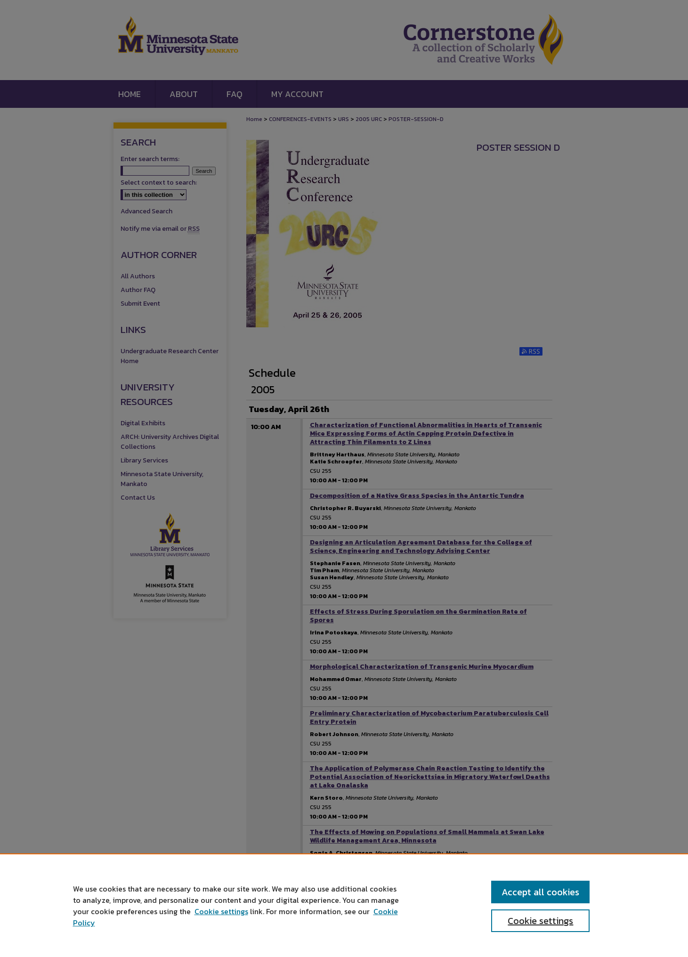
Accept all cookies (540, 892)
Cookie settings (221, 911)
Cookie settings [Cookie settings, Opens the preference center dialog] (540, 921)
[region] (344, 905)
